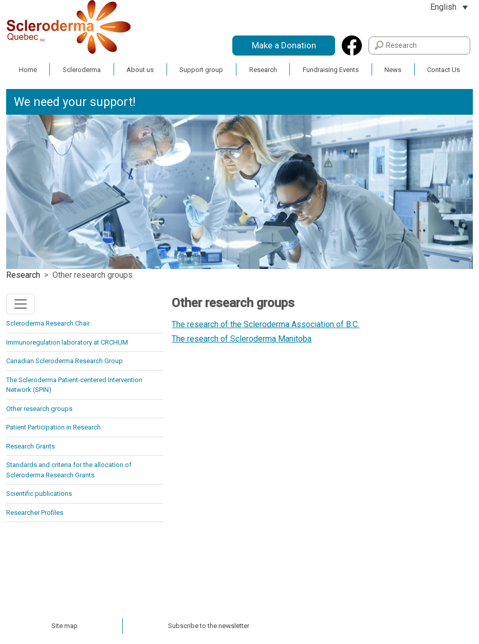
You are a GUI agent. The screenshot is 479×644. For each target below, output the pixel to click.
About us (140, 70)
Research (263, 70)
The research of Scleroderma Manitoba (241, 339)
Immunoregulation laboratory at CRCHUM (67, 342)
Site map (64, 626)
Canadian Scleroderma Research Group (64, 361)
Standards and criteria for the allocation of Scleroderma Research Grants (69, 470)
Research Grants (30, 446)
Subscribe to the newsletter (208, 626)
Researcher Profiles (34, 512)
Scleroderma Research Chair (48, 323)
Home (28, 70)
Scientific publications (39, 493)
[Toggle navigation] (20, 304)
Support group (201, 70)
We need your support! (75, 102)
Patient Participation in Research (53, 427)
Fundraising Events (331, 70)
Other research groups (39, 409)
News (392, 70)
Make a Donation (284, 45)
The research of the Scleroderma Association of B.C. (265, 324)
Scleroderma (82, 70)
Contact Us (443, 70)
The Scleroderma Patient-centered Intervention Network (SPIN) (74, 385)
